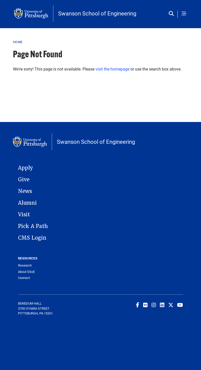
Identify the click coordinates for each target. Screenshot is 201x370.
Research (25, 265)
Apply (25, 168)
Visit (24, 214)
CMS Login (32, 238)
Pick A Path (33, 226)
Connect (24, 278)
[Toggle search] (172, 14)
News (25, 191)
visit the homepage (112, 69)
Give (23, 179)
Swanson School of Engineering (97, 13)
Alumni (27, 203)
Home (17, 42)
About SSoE (26, 272)
